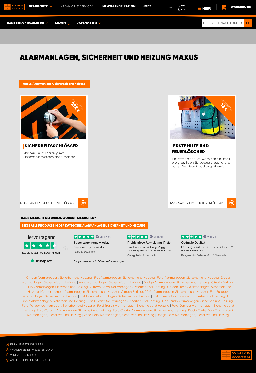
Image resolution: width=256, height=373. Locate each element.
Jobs (147, 6)
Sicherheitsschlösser (51, 146)
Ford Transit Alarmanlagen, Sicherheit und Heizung (133, 305)
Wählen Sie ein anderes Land (31, 349)
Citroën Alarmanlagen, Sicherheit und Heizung (59, 277)
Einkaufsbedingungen (26, 344)
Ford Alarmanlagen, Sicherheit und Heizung (188, 277)
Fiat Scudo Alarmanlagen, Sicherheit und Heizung (197, 301)
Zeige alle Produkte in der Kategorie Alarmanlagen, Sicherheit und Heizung (83, 225)
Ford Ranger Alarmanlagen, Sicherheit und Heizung (58, 305)
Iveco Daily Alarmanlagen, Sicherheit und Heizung (118, 315)
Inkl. (183, 6)
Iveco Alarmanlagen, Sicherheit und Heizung (110, 282)
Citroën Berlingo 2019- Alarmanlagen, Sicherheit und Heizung (164, 292)
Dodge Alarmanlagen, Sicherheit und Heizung (176, 282)
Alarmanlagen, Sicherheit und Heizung (59, 84)
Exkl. (183, 10)
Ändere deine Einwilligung (30, 360)
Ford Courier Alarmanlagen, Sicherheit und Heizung (149, 310)
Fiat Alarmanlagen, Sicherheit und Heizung (124, 277)
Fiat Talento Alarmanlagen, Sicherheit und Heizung (189, 296)
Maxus (27, 84)
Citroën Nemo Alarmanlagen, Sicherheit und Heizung (127, 287)
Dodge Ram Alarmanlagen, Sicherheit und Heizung (192, 315)
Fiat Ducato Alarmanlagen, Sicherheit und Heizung (124, 301)
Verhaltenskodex (23, 354)
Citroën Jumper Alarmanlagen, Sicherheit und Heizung (80, 292)
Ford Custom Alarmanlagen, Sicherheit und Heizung (74, 310)
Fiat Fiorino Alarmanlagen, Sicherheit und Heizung (115, 296)
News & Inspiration (119, 6)
